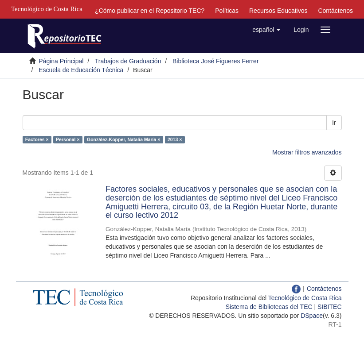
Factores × (37, 139)
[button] (266, 30)
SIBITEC (329, 306)
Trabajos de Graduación (128, 61)
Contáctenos (335, 10)
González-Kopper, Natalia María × (123, 139)
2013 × (175, 139)
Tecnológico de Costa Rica (305, 297)
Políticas (227, 10)
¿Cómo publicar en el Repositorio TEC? (149, 10)
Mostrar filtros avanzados (306, 152)
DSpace (312, 315)
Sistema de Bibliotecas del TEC (269, 306)
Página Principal (61, 61)
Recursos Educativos (278, 10)
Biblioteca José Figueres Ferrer (215, 61)
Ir (334, 122)
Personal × (67, 139)
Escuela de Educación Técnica (81, 69)
